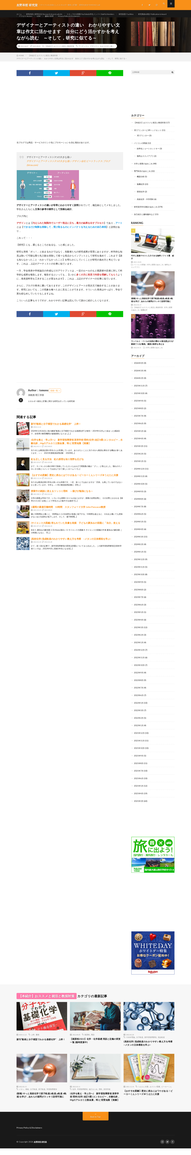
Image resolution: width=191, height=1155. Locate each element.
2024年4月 (139, 532)
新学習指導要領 (150, 1037)
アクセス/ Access (64, 19)
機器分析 (141, 182)
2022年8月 (139, 682)
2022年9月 (139, 674)
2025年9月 (139, 405)
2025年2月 (139, 458)
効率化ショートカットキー (149, 155)
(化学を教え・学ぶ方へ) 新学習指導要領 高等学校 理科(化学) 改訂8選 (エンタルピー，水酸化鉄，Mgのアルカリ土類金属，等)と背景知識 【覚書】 (95, 1100)
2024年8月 (139, 502)
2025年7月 (139, 420)
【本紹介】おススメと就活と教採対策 (59, 53)
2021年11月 (139, 741)
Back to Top (95, 1123)
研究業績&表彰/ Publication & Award (35, 19)
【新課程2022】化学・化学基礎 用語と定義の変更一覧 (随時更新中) (94, 1041)
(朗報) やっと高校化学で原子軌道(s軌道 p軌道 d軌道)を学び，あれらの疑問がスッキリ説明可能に (41, 1098)
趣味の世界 (91, 19)
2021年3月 (139, 801)
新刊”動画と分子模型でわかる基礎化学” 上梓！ (56, 430)
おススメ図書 (155, 1088)
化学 (74, 1090)
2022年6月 (139, 697)
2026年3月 (139, 376)
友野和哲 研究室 (41, 1148)
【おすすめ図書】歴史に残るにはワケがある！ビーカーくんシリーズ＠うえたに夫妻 (74, 481)
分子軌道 (139, 1037)
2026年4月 (139, 368)
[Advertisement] (70, 119)
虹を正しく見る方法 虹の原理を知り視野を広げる (57, 465)
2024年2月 (139, 547)
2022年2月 (139, 719)
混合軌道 (161, 1037)
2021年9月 (139, 756)
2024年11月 (139, 480)
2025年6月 (139, 428)
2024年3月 (139, 540)
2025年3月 (139, 450)
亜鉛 (27, 1090)
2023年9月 (139, 585)
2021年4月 (139, 794)
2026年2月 (139, 383)
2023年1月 (139, 644)
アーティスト (83, 53)
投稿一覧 (54, 397)
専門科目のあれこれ (143, 177)
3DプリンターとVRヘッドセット (148, 136)
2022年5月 (139, 704)
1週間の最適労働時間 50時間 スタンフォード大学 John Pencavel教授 (69, 513)
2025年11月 (139, 391)
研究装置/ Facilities (141, 14)
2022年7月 (139, 689)
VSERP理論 (130, 1037)
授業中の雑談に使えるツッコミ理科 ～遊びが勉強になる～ (62, 497)
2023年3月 (139, 629)
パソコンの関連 (141, 149)
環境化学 (141, 197)
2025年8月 (139, 413)
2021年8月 (139, 764)
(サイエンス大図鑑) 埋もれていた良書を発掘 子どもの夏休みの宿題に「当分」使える (75, 529)
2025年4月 (139, 443)
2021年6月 (139, 779)
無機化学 (141, 190)
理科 (100, 1090)
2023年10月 (139, 577)
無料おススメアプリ (146, 162)
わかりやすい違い (107, 53)
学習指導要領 (52, 1090)
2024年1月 (139, 555)
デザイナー (94, 53)
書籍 (37, 1035)
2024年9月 (139, 495)
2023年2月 (139, 637)
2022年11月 (139, 659)
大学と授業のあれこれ (144, 170)
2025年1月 (139, 465)
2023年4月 (139, 622)
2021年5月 (139, 786)
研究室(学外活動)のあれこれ (146, 212)
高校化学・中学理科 (146, 205)
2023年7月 (139, 600)
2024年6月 (139, 517)
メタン (21, 1090)
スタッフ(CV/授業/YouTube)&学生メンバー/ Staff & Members (101, 14)
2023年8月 (139, 592)
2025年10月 (139, 398)
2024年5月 (139, 525)
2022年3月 (139, 711)
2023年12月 (139, 562)
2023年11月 (139, 570)
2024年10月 (139, 488)
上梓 (32, 1035)
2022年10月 (139, 667)
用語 (92, 1035)
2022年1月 (139, 726)
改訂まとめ (93, 1090)
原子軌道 (41, 1090)
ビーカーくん (166, 1088)
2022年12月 (139, 652)
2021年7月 (139, 771)
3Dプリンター (143, 142)
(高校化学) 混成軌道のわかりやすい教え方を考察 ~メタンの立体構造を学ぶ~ (71, 545)
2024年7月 (139, 510)
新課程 (87, 1035)
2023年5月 (139, 614)
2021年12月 (139, 734)
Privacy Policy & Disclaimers (112, 19)
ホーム (20, 14)
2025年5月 (139, 435)
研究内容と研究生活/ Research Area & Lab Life (48, 14)
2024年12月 (139, 473)
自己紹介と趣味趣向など (145, 220)
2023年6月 (139, 607)
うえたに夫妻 (143, 1088)
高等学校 (106, 1090)
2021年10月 (139, 749)
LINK (78, 19)
